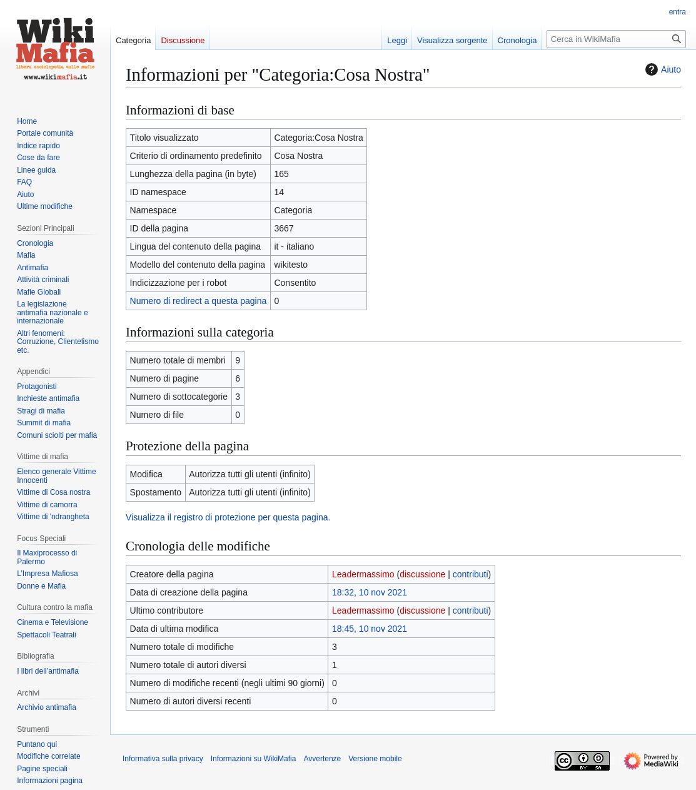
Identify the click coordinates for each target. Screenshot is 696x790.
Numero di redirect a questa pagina (198, 301)
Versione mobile (374, 758)
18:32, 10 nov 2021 (369, 592)
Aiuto (661, 69)
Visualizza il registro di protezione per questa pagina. (228, 517)
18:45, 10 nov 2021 (369, 629)
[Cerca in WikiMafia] (616, 39)
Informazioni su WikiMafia (253, 758)
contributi (470, 574)
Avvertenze (322, 758)
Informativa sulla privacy (163, 758)
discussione (422, 574)
